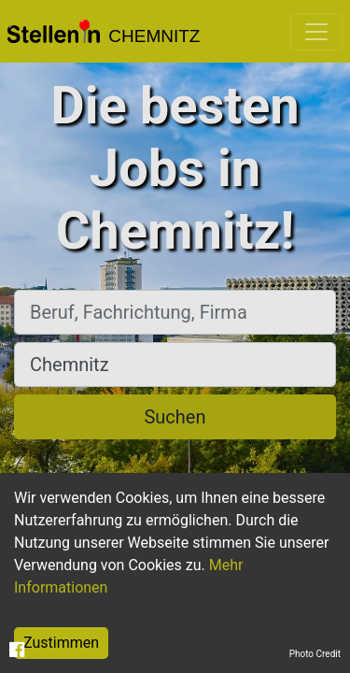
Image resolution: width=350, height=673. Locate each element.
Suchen (174, 417)
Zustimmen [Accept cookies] (61, 643)
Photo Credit (315, 654)
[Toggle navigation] (316, 31)
